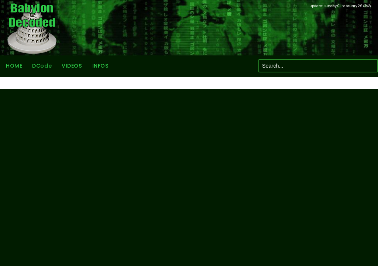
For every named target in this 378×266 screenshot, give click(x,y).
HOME (14, 65)
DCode (42, 65)
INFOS (100, 65)
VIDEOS (72, 65)
